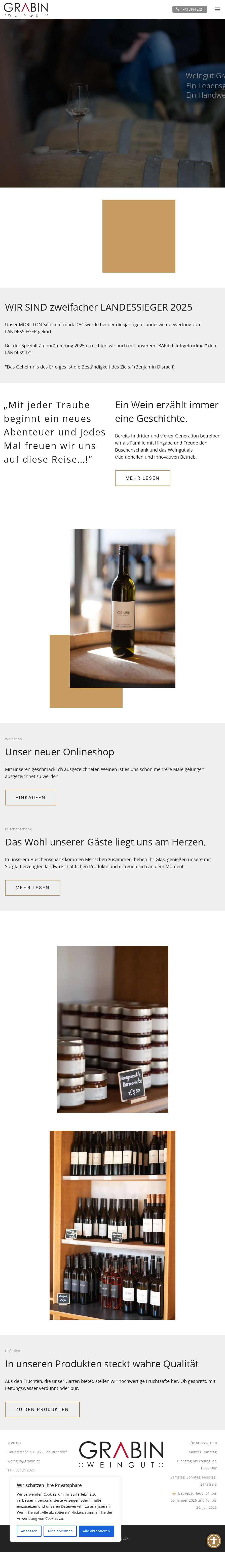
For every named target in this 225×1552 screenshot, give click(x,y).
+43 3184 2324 (190, 9)
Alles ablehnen (60, 1531)
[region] (65, 1509)
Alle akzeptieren (96, 1531)
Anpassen (29, 1531)
